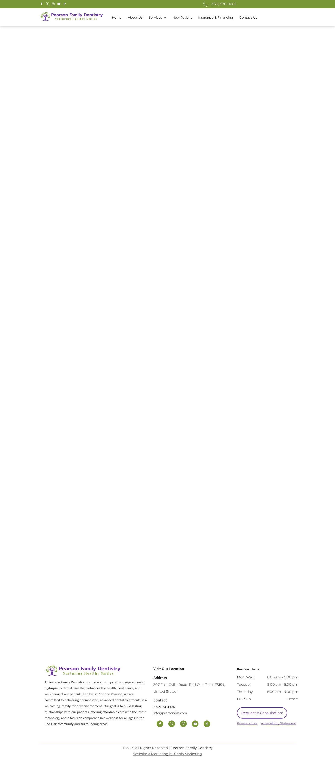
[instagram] (53, 4)
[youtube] (59, 4)
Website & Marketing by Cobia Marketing (167, 754)
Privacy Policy (247, 723)
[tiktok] (64, 4)
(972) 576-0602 (223, 4)
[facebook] (41, 4)
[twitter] (47, 4)
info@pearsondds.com (170, 713)
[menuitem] (117, 17)
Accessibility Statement (278, 723)
